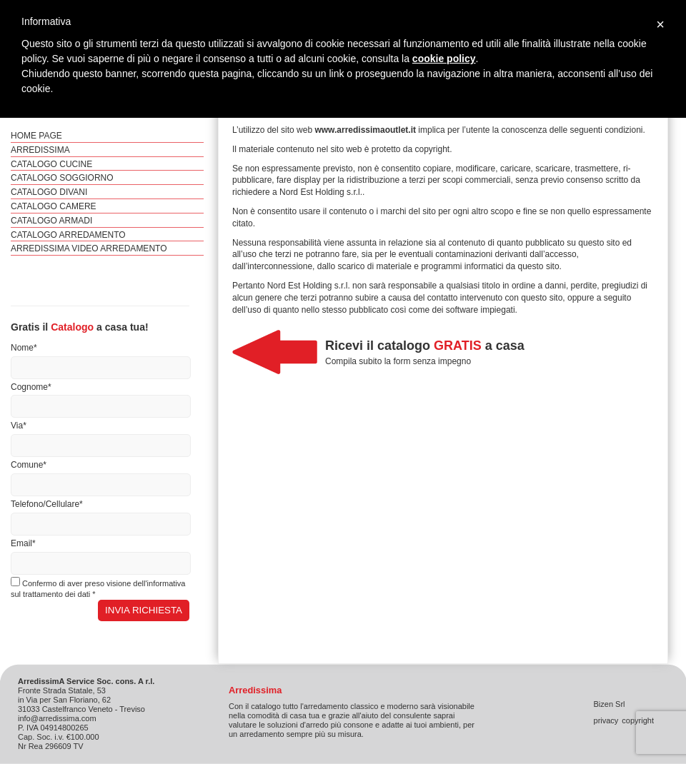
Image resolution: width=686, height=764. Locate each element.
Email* (23, 543)
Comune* (28, 465)
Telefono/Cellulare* (47, 504)
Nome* (24, 348)
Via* (18, 426)
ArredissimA (40, 150)
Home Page (36, 136)
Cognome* (31, 387)
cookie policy (444, 58)
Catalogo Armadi (51, 221)
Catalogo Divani (49, 192)
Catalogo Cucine (51, 164)
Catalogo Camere (53, 206)
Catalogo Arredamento (68, 235)
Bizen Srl (609, 704)
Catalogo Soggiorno (62, 178)
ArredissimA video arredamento (89, 248)
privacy (606, 720)
